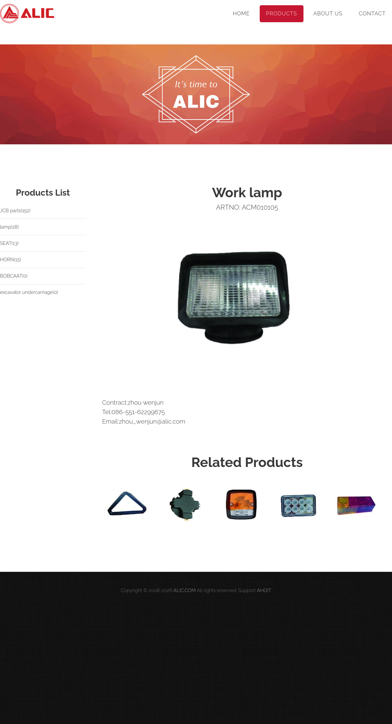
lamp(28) (9, 227)
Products (281, 13)
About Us (327, 13)
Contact (372, 13)
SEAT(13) (9, 243)
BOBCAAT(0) (13, 276)
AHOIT (264, 590)
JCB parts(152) (15, 210)
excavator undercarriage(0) (29, 292)
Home (241, 13)
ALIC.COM (184, 590)
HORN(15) (10, 259)
